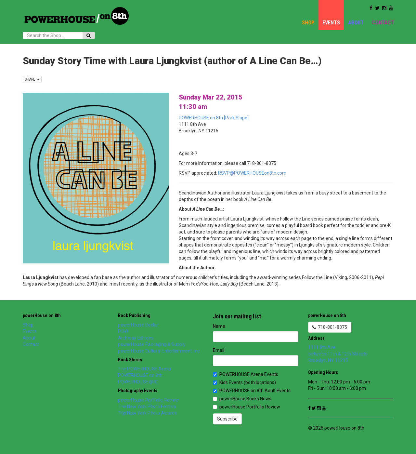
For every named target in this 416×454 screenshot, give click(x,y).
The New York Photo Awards (147, 413)
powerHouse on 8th (42, 315)
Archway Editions (135, 337)
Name (219, 326)
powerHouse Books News (242, 398)
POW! (123, 331)
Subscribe (227, 418)
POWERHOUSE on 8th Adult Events (252, 390)
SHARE (32, 79)
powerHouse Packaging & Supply (151, 344)
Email (218, 350)
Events (331, 23)
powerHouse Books (138, 324)
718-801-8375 (329, 327)
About (356, 23)
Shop (308, 23)
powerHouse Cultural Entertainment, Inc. (159, 351)
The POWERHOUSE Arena (144, 368)
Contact (383, 23)
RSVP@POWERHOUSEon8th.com (252, 173)
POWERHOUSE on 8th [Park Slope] (214, 117)
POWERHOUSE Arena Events (245, 374)
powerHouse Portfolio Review (148, 400)
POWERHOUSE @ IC (138, 381)
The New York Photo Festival (147, 406)
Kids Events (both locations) (244, 382)
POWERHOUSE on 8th (140, 375)
